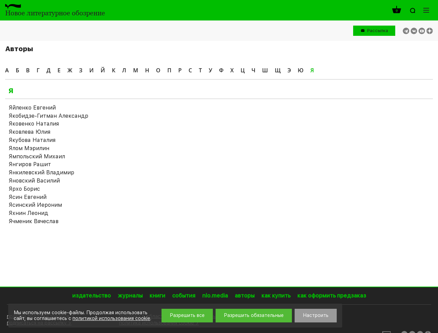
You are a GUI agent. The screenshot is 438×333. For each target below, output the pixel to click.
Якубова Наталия (32, 140)
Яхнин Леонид (28, 213)
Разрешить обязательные (254, 315)
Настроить (315, 315)
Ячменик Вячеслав (34, 221)
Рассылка (377, 30)
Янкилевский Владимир (41, 172)
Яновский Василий (34, 180)
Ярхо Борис (24, 189)
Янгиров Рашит (30, 164)
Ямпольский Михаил (37, 156)
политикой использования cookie (111, 318)
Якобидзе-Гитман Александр (48, 116)
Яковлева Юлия (29, 132)
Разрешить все (187, 315)
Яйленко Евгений (32, 107)
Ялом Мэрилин (29, 148)
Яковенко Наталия (34, 123)
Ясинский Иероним (35, 205)
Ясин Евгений (28, 197)
